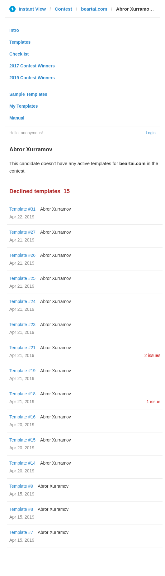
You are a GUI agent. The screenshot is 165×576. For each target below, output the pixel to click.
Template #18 (22, 393)
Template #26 (22, 255)
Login (151, 132)
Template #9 (21, 486)
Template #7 (21, 532)
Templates (20, 42)
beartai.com (94, 9)
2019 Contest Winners (32, 77)
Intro (14, 30)
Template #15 (22, 439)
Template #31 (22, 209)
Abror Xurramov (55, 209)
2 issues (152, 355)
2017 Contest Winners (32, 65)
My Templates (23, 106)
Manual (16, 117)
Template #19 (22, 370)
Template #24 (22, 301)
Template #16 (22, 416)
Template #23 (22, 324)
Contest (63, 9)
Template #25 (22, 278)
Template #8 (21, 509)
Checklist (19, 53)
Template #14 (22, 463)
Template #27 (22, 232)
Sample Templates (28, 94)
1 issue (153, 401)
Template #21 (22, 347)
